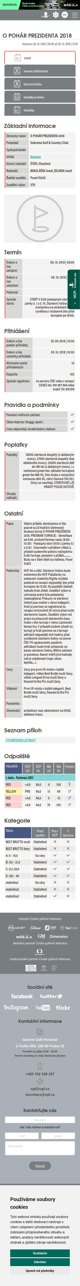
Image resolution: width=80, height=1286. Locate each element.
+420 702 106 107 (40, 1074)
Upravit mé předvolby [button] (40, 1271)
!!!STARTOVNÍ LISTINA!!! (21, 740)
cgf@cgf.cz (40, 1089)
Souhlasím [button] (40, 1253)
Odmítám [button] (40, 1262)
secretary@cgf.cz (40, 1095)
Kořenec (35, 156)
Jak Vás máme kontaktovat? (40, 1127)
